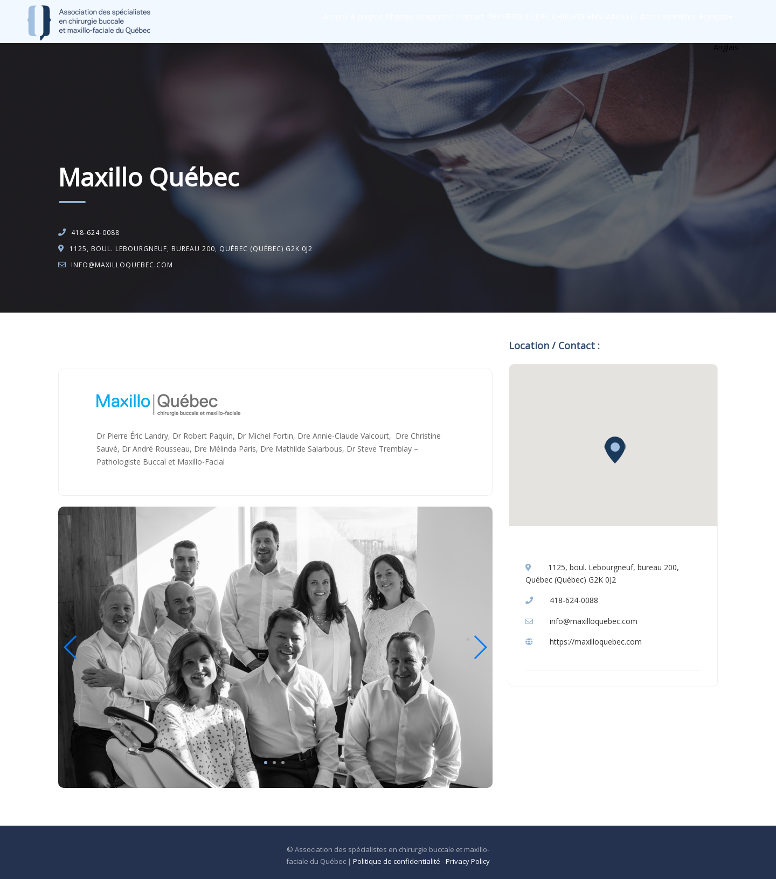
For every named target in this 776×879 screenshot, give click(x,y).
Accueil (262, 22)
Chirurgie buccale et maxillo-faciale (164, 340)
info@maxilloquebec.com (122, 264)
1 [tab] (265, 762)
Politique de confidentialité (396, 861)
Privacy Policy (468, 861)
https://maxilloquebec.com (596, 641)
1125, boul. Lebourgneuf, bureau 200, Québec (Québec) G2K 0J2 (191, 248)
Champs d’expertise (368, 22)
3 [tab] (283, 762)
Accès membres (648, 22)
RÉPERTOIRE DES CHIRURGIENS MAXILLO (532, 22)
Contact (430, 22)
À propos (304, 22)
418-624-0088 (95, 232)
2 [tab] (274, 762)
